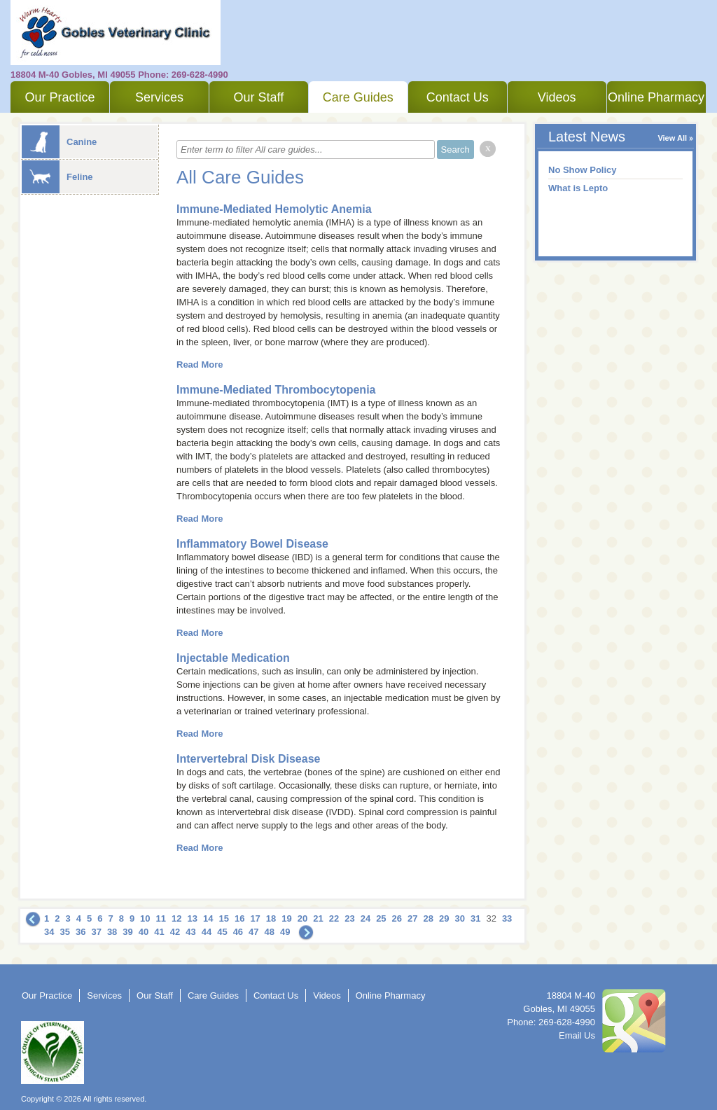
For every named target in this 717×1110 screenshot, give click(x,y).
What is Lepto (578, 188)
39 (127, 932)
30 (459, 918)
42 (175, 932)
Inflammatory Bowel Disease (252, 544)
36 (80, 932)
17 (255, 918)
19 (286, 918)
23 (349, 918)
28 (428, 918)
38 (112, 932)
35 (64, 932)
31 (475, 918)
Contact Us (457, 97)
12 (176, 918)
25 (381, 918)
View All (672, 138)
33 (507, 918)
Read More (199, 364)
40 (143, 932)
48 (269, 932)
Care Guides (358, 97)
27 (412, 918)
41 (159, 932)
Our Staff (258, 97)
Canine (59, 141)
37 (96, 932)
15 (223, 918)
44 (206, 932)
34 (49, 932)
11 (161, 918)
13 (192, 918)
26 (397, 918)
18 (271, 918)
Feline (57, 176)
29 (444, 918)
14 (208, 918)
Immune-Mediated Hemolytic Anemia (274, 209)
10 (145, 918)
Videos (557, 97)
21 (318, 918)
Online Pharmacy (656, 97)
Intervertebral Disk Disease (248, 759)
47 (253, 932)
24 (365, 918)
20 (302, 918)
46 (238, 932)
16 (239, 918)
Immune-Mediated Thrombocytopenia (275, 390)
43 (190, 932)
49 (285, 932)
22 (334, 918)
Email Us (577, 1035)
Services (159, 97)
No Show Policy (582, 170)
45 (222, 932)
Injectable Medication (233, 658)
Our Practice (60, 97)
